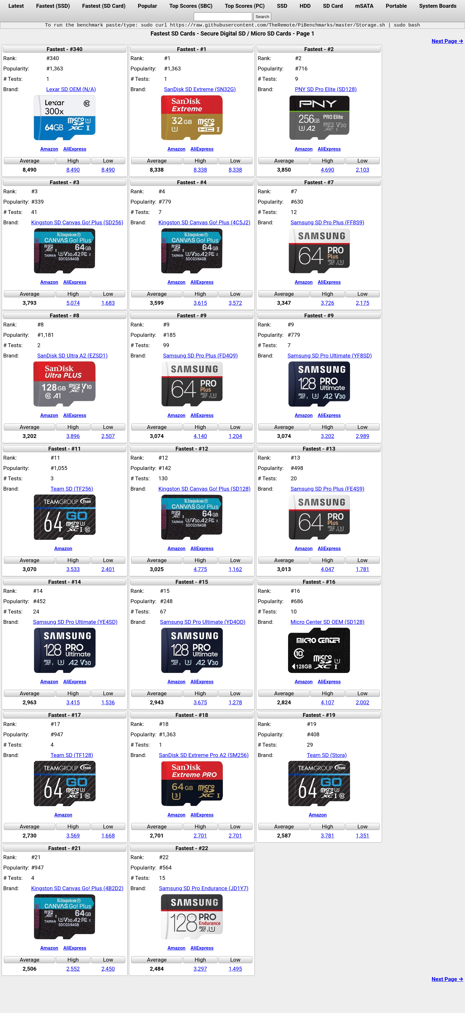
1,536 (108, 702)
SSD (282, 6)
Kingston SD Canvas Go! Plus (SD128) (205, 488)
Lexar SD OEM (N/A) (71, 89)
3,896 (73, 436)
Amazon (49, 149)
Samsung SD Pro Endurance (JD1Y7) (203, 888)
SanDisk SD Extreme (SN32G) (200, 89)
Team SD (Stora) (327, 755)
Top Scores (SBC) (190, 6)
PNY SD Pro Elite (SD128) (325, 89)
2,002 (362, 702)
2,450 (108, 968)
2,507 (108, 436)
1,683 (108, 303)
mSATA (364, 6)
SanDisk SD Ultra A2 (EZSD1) (72, 355)
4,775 (200, 569)
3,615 (200, 303)
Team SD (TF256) (71, 488)
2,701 (200, 835)
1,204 (235, 436)
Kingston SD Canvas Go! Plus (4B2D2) (77, 888)
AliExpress (74, 149)
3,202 (327, 436)
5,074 (73, 303)
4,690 (327, 169)
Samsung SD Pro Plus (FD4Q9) (200, 355)
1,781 (362, 569)
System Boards (438, 6)
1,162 (235, 569)
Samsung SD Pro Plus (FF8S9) (327, 222)
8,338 (200, 169)
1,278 (235, 702)
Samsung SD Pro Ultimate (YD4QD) (203, 622)
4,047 (327, 569)
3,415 (73, 702)
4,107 (327, 702)
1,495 (235, 968)
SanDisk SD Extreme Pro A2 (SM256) (204, 755)
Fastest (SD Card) (104, 6)
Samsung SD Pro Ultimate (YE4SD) (75, 622)
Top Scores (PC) (244, 6)
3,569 (73, 835)
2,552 (73, 968)
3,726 (327, 303)
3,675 (200, 702)
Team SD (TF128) (71, 755)
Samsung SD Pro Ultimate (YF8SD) (329, 355)
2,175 (362, 303)
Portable (396, 6)
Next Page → (447, 41)
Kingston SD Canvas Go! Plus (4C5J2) (205, 222)
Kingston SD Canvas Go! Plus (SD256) (77, 222)
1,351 (362, 835)
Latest (16, 6)
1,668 (108, 835)
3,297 (200, 968)
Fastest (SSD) (53, 6)
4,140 (200, 436)
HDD (305, 6)
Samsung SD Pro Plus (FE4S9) (327, 488)
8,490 (73, 169)
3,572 (235, 303)
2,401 (108, 569)
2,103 (362, 169)
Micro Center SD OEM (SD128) (328, 622)
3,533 (73, 569)
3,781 (327, 835)
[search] (223, 16)
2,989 (362, 436)
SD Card (333, 6)
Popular (147, 6)
